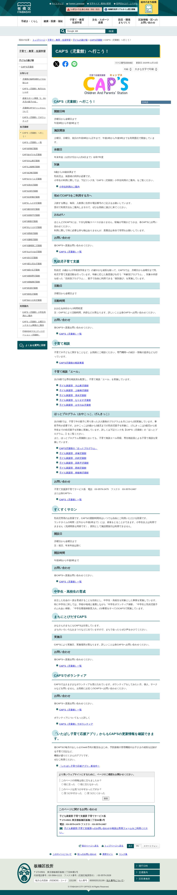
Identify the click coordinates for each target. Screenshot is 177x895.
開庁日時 (143, 866)
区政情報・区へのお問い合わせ (148, 21)
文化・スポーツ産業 (100, 21)
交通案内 (143, 872)
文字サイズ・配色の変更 (100, 3)
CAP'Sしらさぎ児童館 (32, 203)
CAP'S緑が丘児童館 (31, 270)
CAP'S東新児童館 (30, 221)
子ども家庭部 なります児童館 (75, 400)
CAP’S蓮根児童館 (30, 239)
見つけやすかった (73, 793)
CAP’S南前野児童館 (31, 276)
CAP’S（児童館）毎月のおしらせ (34, 90)
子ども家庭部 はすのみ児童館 (75, 405)
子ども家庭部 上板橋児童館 (74, 390)
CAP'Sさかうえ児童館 (32, 179)
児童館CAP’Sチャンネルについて (34, 109)
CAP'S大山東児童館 (31, 161)
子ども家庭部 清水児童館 (72, 395)
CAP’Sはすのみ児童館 (32, 252)
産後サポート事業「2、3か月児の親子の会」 (34, 100)
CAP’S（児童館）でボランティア (76, 724)
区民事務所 (144, 878)
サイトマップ (58, 3)
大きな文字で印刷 (144, 69)
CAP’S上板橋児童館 (31, 167)
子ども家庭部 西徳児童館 (72, 468)
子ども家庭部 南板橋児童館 (74, 472)
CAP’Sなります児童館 (32, 227)
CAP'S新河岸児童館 (31, 209)
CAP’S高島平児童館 (31, 215)
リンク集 (123, 854)
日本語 (145, 102)
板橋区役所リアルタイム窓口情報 (121, 9)
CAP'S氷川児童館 (30, 258)
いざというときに (86, 9)
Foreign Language (76, 3)
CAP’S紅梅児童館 (30, 173)
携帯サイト (108, 854)
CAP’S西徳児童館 (30, 233)
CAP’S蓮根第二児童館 (32, 245)
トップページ (39, 40)
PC (137, 846)
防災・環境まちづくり (124, 21)
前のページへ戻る (90, 846)
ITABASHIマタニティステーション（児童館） (33, 333)
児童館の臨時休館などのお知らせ (34, 81)
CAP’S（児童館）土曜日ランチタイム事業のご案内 (34, 323)
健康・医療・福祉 (53, 21)
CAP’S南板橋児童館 (31, 282)
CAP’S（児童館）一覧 (70, 251)
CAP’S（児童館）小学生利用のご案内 (34, 314)
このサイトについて (62, 854)
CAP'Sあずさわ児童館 (32, 154)
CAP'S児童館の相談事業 (71, 362)
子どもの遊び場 (80, 40)
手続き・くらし (29, 21)
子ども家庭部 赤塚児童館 (72, 453)
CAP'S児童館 (96, 40)
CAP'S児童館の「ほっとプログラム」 (78, 448)
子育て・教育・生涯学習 (59, 40)
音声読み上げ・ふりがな (127, 3)
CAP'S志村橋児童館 (31, 197)
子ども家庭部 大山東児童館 (74, 385)
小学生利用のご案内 (69, 186)
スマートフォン (150, 846)
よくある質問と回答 (35, 345)
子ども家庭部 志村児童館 (72, 458)
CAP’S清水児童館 (30, 185)
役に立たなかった (89, 784)
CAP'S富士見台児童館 (32, 264)
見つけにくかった (96, 793)
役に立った (69, 784)
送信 (106, 798)
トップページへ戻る (113, 846)
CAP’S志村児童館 (30, 191)
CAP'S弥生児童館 (30, 294)
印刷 (126, 69)
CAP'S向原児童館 (30, 288)
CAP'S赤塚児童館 (30, 148)
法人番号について (115, 880)
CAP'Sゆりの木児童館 (32, 300)
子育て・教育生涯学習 (77, 21)
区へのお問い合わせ (86, 854)
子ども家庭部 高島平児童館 (74, 463)
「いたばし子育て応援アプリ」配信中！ (79, 766)
